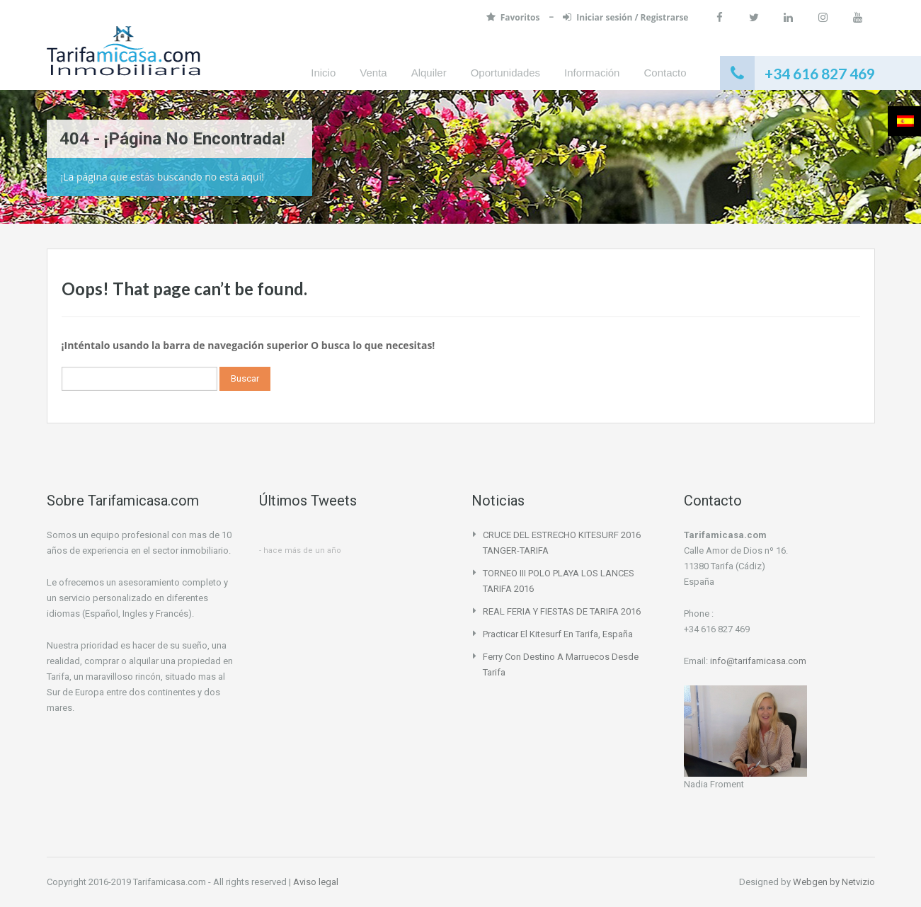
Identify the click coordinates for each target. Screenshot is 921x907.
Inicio (323, 73)
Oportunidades (505, 73)
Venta (373, 73)
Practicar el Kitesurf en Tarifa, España (558, 634)
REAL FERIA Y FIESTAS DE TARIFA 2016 (562, 611)
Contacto (664, 73)
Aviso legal (315, 882)
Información (591, 73)
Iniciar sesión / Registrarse (624, 17)
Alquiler (429, 73)
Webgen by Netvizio (834, 882)
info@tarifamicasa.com (758, 661)
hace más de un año (302, 550)
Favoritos (513, 17)
